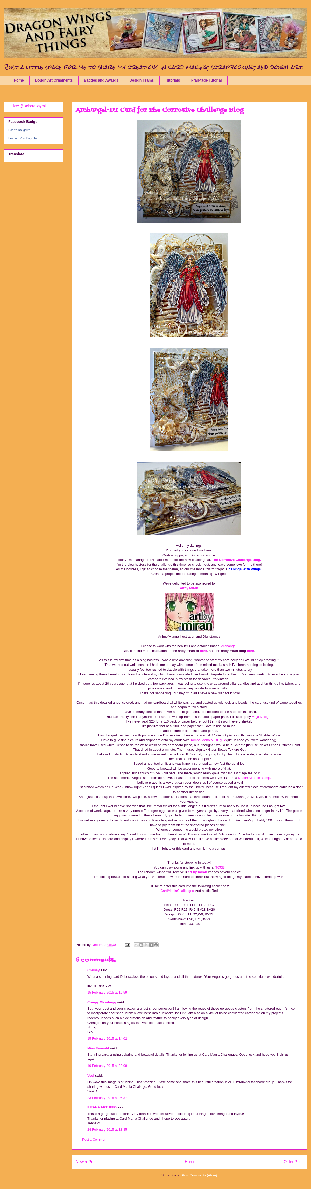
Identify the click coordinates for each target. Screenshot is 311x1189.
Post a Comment (94, 1139)
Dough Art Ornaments (54, 80)
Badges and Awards (101, 80)
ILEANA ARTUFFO (102, 1107)
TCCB (220, 867)
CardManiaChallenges (177, 891)
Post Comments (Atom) (199, 1175)
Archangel (228, 646)
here (203, 651)
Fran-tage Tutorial (206, 80)
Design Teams (142, 80)
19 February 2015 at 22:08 (107, 1066)
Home (19, 80)
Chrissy (93, 970)
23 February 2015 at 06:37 (107, 1098)
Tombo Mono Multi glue (208, 740)
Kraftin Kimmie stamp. (254, 778)
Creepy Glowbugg (101, 1002)
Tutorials (172, 80)
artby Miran (189, 588)
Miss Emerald (98, 1048)
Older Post (293, 1161)
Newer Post (86, 1161)
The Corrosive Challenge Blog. (236, 560)
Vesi (90, 1075)
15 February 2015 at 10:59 (107, 992)
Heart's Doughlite (19, 130)
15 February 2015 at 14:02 (107, 1038)
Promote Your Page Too (23, 138)
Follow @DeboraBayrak (27, 106)
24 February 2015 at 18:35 (107, 1130)
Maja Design (261, 717)
